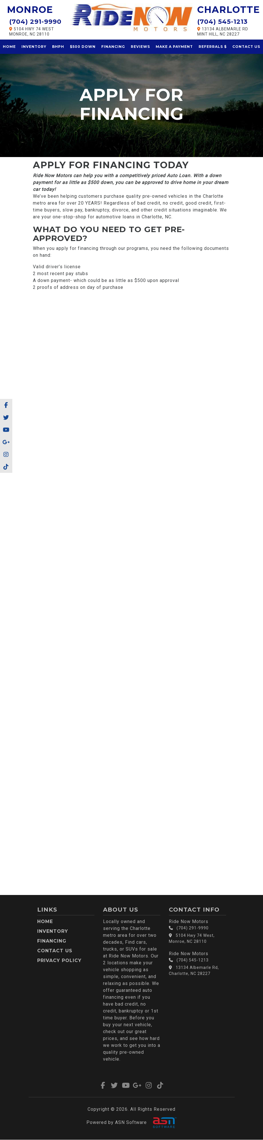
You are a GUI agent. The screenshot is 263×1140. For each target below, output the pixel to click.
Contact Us (246, 46)
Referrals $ (213, 46)
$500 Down (83, 46)
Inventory (33, 46)
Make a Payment (174, 46)
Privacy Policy (59, 960)
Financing (113, 46)
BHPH (58, 46)
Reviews (140, 46)
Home (9, 46)
